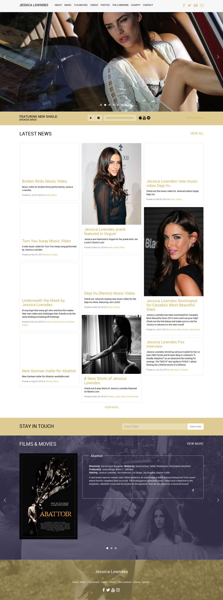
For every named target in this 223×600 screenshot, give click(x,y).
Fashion (111, 396)
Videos (94, 4)
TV (180, 369)
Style (118, 396)
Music (67, 4)
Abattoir (97, 455)
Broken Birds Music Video (44, 181)
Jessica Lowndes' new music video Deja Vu (172, 183)
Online (61, 321)
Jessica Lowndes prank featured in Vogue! (105, 231)
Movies (49, 381)
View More (112, 407)
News (110, 247)
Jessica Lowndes (33, 5)
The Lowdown (120, 4)
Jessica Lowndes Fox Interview (165, 344)
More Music (195, 117)
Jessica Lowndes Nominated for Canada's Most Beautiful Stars (171, 305)
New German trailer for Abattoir (49, 370)
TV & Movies (81, 4)
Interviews (174, 369)
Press (122, 247)
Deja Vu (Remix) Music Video (109, 293)
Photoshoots (132, 396)
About (58, 4)
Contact (148, 4)
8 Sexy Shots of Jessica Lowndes (105, 380)
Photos (105, 4)
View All (197, 133)
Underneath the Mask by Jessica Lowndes (43, 302)
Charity (135, 4)
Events (48, 321)
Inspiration (69, 321)
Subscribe (195, 426)
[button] (91, 118)
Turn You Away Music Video (46, 240)
